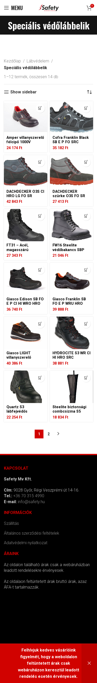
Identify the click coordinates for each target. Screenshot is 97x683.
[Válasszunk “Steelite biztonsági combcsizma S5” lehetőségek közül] (86, 377)
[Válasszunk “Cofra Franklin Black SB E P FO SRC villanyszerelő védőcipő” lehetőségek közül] (86, 108)
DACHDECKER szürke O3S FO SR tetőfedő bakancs (69, 196)
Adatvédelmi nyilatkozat (25, 542)
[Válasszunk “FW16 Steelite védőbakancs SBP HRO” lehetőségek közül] (86, 216)
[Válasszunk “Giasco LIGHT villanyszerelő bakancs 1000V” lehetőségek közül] (40, 323)
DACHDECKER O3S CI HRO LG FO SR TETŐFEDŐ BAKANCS (25, 196)
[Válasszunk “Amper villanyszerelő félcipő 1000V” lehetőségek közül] (40, 108)
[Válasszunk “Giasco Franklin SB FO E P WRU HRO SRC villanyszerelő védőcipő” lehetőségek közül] (86, 269)
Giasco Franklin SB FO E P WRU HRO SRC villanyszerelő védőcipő (69, 306)
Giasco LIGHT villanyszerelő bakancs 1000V (19, 357)
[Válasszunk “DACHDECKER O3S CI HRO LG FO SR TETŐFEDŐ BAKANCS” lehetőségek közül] (40, 162)
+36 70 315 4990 (28, 495)
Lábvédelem (38, 61)
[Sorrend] (89, 92)
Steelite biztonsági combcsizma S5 (69, 409)
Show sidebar (23, 92)
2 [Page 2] (49, 434)
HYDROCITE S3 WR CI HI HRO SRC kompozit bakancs (72, 357)
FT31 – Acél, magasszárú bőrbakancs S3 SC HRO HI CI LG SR (22, 252)
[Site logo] (48, 7)
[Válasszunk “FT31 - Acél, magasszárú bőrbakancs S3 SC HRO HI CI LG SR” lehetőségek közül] (40, 216)
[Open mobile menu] (13, 8)
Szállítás (11, 523)
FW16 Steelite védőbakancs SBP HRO (68, 249)
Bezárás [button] (89, 663)
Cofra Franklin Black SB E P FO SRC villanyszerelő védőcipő (71, 144)
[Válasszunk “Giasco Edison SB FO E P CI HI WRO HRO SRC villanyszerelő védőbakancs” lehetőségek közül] (40, 269)
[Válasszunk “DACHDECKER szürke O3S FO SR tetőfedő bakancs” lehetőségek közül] (86, 162)
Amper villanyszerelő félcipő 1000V (25, 139)
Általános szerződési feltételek (31, 533)
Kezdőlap (12, 61)
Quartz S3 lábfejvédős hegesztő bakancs (22, 411)
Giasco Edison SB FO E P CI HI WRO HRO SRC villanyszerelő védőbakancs (25, 306)
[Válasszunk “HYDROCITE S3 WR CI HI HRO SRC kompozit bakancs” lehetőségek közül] (86, 323)
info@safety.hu (31, 501)
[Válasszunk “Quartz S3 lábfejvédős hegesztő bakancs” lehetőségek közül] (40, 377)
